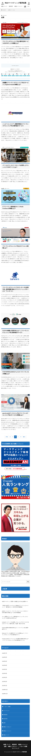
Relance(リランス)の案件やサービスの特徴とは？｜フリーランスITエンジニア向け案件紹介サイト (15, 634)
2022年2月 (4, 661)
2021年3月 (4, 677)
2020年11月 (5, 693)
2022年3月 (4, 657)
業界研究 (11, 6)
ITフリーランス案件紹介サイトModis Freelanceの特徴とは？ (12, 207)
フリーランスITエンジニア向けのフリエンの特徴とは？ (15, 247)
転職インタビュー (7, 726)
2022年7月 (4, 653)
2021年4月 (4, 673)
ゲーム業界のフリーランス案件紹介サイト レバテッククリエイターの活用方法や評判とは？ (15, 617)
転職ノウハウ (4, 6)
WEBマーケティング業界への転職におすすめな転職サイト (15, 601)
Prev (7, 436)
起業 (25, 6)
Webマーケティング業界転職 (15, 3)
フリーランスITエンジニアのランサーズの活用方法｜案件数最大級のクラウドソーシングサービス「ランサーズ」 (15, 289)
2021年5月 (4, 669)
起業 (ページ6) (11, 10)
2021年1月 (4, 685)
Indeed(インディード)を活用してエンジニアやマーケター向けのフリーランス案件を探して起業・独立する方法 (15, 622)
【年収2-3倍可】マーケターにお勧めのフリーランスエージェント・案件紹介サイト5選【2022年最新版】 (15, 606)
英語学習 (5, 718)
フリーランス (6, 710)
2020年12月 (5, 689)
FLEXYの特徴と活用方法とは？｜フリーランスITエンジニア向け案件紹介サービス (15, 331)
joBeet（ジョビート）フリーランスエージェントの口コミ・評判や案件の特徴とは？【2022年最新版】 (15, 611)
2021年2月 (4, 681)
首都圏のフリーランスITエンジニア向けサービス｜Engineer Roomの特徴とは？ (15, 83)
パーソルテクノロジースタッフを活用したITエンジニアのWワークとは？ (15, 166)
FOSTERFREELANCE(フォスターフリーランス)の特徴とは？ (15, 372)
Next (24, 436)
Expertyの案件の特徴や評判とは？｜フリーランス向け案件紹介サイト (15, 628)
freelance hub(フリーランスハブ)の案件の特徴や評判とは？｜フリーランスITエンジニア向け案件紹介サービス (15, 639)
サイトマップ (15, 748)
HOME (4, 10)
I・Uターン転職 (6, 706)
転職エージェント (18, 6)
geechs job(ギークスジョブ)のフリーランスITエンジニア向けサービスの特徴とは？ (15, 414)
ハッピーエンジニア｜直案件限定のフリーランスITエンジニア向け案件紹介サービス (15, 125)
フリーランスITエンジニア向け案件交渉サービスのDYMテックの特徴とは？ (15, 42)
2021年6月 (4, 665)
